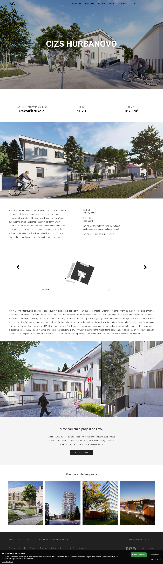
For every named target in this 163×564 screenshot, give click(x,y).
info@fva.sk (134, 539)
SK (136, 4)
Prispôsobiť (154, 555)
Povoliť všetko (138, 554)
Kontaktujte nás (81, 453)
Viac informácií (7, 562)
